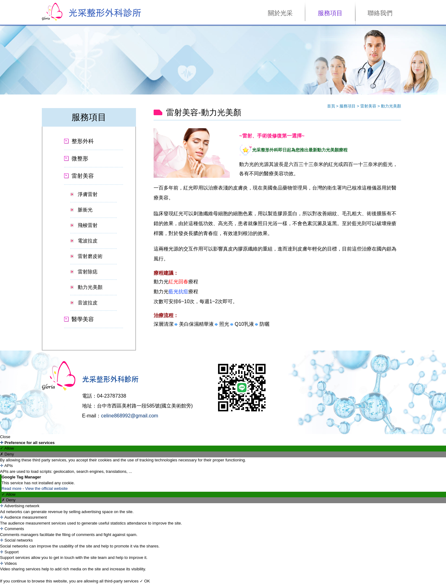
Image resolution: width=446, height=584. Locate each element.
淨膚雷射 (88, 194)
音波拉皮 (88, 302)
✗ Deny (7, 454)
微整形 (80, 158)
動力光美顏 (90, 287)
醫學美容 (83, 319)
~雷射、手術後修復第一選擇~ (271, 135)
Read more (12, 488)
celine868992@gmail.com (129, 415)
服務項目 (330, 13)
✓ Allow (7, 448)
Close (5, 436)
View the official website (46, 488)
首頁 (331, 106)
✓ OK (145, 581)
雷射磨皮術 (90, 256)
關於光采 (280, 13)
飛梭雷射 (88, 225)
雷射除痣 (88, 271)
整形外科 (83, 141)
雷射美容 (369, 106)
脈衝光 (85, 209)
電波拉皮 (88, 240)
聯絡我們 (380, 13)
